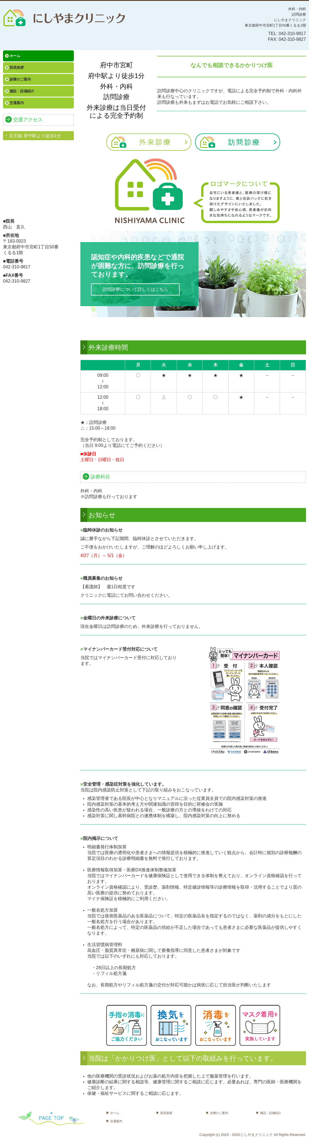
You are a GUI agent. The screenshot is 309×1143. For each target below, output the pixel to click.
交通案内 (17, 103)
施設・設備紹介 (22, 91)
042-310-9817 (292, 33)
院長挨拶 (17, 67)
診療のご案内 (20, 79)
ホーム (15, 56)
